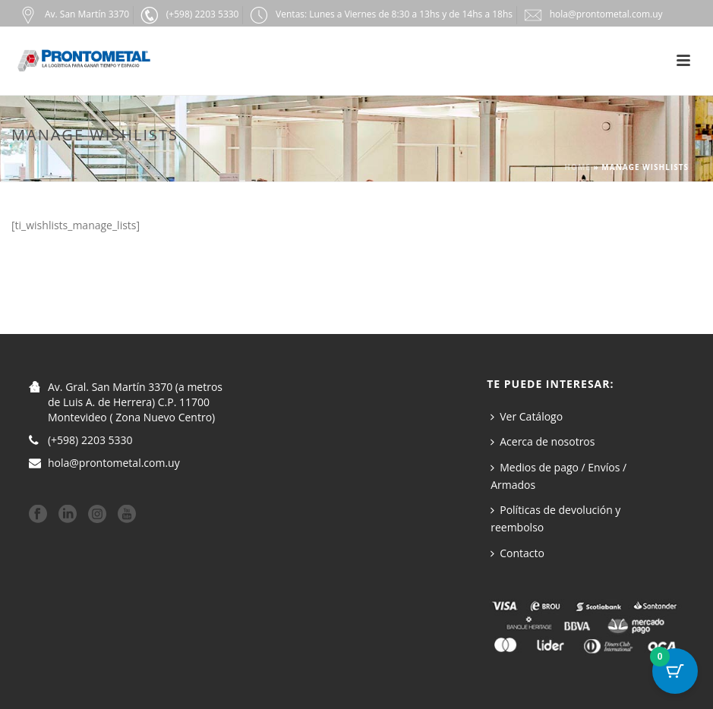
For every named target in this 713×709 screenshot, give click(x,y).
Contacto (517, 553)
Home (577, 167)
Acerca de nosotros (543, 441)
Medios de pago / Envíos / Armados (558, 476)
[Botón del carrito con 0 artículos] (675, 671)
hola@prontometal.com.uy (114, 463)
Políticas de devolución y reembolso (555, 518)
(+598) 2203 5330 (90, 440)
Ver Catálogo (527, 416)
